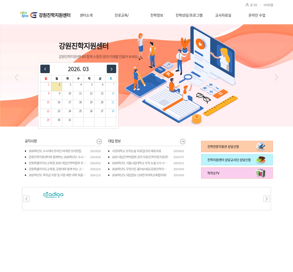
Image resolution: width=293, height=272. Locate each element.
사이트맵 (268, 5)
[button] (17, 77)
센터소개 (86, 15)
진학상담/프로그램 (189, 15)
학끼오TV (213, 173)
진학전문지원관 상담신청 (223, 146)
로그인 (253, 5)
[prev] (45, 69)
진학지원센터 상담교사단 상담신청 (229, 159)
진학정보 (156, 15)
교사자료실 (223, 15)
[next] (111, 69)
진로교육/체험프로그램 (121, 17)
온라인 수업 (256, 15)
